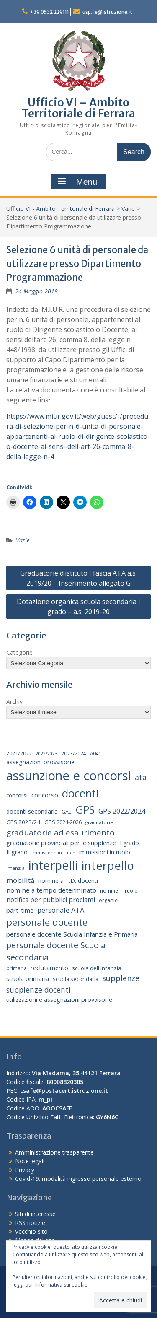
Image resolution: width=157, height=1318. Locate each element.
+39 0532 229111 (49, 12)
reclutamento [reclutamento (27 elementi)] (49, 967)
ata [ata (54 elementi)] (141, 777)
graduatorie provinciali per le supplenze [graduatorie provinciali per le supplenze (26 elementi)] (61, 843)
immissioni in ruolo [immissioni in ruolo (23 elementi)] (104, 852)
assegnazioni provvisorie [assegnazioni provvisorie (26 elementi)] (40, 762)
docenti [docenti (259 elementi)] (80, 793)
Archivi (15, 702)
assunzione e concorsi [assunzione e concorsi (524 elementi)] (68, 775)
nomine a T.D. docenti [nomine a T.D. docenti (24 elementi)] (68, 881)
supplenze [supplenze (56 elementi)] (120, 978)
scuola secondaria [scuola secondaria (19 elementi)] (75, 979)
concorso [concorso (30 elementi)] (44, 795)
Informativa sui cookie (61, 1284)
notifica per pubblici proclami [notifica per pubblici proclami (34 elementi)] (50, 899)
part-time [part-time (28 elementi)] (19, 910)
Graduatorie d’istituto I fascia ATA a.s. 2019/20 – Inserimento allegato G (78, 578)
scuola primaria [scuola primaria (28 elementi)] (27, 978)
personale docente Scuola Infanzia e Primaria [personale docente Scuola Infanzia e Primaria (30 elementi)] (72, 934)
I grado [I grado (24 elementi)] (129, 843)
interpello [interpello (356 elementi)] (108, 865)
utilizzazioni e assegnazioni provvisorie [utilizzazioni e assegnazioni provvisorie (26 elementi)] (59, 1000)
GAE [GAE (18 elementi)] (67, 811)
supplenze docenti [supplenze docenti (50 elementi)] (38, 990)
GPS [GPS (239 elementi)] (85, 809)
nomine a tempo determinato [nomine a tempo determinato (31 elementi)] (51, 890)
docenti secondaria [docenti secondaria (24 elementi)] (32, 811)
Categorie (19, 652)
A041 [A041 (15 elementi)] (96, 753)
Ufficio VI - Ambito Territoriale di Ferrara (60, 209)
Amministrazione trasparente (54, 1152)
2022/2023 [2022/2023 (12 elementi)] (46, 754)
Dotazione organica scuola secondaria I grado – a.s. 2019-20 (78, 606)
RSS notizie (30, 1223)
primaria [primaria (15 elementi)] (16, 968)
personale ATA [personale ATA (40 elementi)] (60, 910)
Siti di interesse (35, 1214)
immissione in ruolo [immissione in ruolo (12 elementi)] (53, 853)
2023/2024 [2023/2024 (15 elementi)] (73, 753)
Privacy (24, 1170)
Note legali (29, 1161)
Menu (77, 181)
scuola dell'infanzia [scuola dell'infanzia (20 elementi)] (96, 968)
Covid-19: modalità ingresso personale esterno (78, 1179)
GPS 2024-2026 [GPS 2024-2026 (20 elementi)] (63, 822)
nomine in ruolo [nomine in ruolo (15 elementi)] (119, 890)
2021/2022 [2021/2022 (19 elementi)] (19, 753)
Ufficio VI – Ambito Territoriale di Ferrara (78, 108)
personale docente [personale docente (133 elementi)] (47, 922)
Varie (128, 209)
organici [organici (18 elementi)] (108, 900)
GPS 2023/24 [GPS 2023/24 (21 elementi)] (23, 822)
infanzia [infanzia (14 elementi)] (15, 868)
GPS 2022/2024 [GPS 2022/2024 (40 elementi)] (121, 811)
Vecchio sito (31, 1231)
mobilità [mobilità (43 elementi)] (20, 880)
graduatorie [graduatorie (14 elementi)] (99, 822)
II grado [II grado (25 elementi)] (17, 852)
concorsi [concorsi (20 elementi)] (17, 795)
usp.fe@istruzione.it (107, 12)
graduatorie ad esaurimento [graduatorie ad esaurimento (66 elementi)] (60, 832)
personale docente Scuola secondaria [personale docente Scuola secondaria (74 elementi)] (56, 951)
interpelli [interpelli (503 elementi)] (53, 865)
